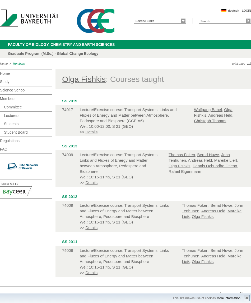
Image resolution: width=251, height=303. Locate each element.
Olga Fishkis (84, 79)
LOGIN (246, 10)
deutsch (233, 10)
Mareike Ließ (225, 160)
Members (19, 63)
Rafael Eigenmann (185, 171)
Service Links (145, 21)
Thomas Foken (182, 154)
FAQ (3, 149)
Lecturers (11, 115)
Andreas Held (220, 115)
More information (228, 298)
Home (4, 63)
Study (5, 82)
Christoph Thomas (210, 120)
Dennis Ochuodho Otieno (215, 166)
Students (11, 124)
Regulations (10, 141)
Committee (13, 107)
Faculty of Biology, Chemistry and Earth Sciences (61, 44)
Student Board (16, 132)
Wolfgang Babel (208, 109)
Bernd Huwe (208, 154)
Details (91, 132)
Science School (13, 90)
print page (238, 63)
